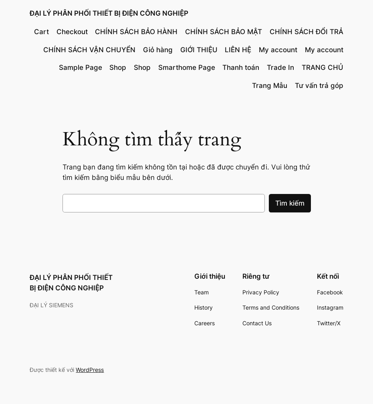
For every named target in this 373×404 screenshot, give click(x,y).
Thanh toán (240, 67)
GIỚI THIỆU (199, 50)
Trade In (280, 67)
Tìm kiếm (289, 203)
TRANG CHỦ (322, 67)
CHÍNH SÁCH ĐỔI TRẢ (306, 32)
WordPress (90, 369)
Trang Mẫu (269, 86)
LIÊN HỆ (238, 50)
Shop (117, 67)
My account (278, 50)
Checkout (72, 32)
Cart (41, 32)
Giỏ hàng (158, 50)
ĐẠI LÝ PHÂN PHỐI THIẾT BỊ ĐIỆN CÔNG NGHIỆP (109, 13)
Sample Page (80, 67)
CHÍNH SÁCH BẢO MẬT (223, 32)
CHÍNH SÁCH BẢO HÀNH (136, 32)
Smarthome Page (186, 67)
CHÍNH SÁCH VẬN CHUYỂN (89, 50)
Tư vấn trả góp (319, 86)
